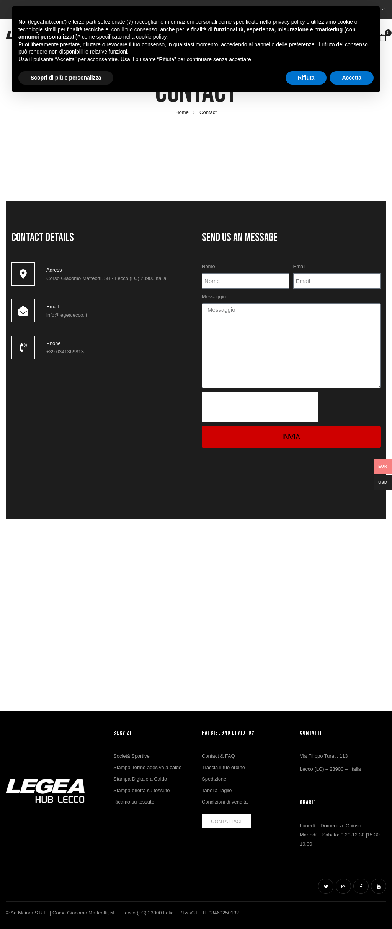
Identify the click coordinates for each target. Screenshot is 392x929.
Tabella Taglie (217, 790)
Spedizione (214, 779)
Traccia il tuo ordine (223, 767)
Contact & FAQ (218, 756)
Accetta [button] (351, 78)
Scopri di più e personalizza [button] (66, 78)
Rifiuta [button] (306, 78)
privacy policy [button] (289, 22)
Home (182, 112)
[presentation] (260, 407)
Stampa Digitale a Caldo (140, 779)
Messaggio (214, 296)
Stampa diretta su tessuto (141, 790)
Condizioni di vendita (225, 802)
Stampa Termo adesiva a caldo (147, 767)
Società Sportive (131, 756)
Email (299, 266)
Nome (208, 266)
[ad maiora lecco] (100, 424)
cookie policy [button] (151, 37)
